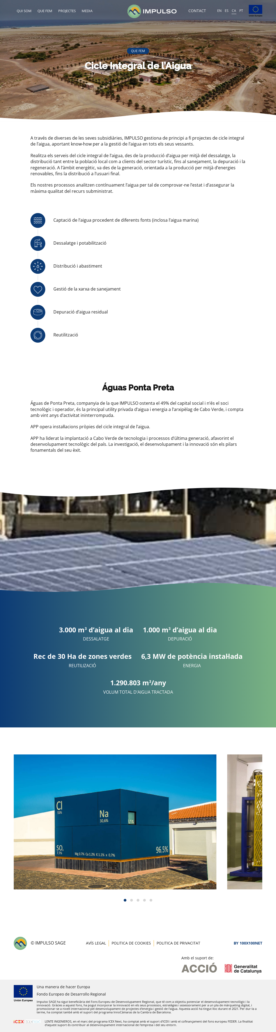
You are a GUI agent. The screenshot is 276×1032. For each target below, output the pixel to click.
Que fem (44, 10)
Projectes (67, 10)
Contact (197, 10)
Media (87, 10)
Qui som (24, 10)
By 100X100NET (248, 943)
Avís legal (96, 943)
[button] (125, 900)
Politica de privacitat (178, 943)
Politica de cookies (131, 943)
